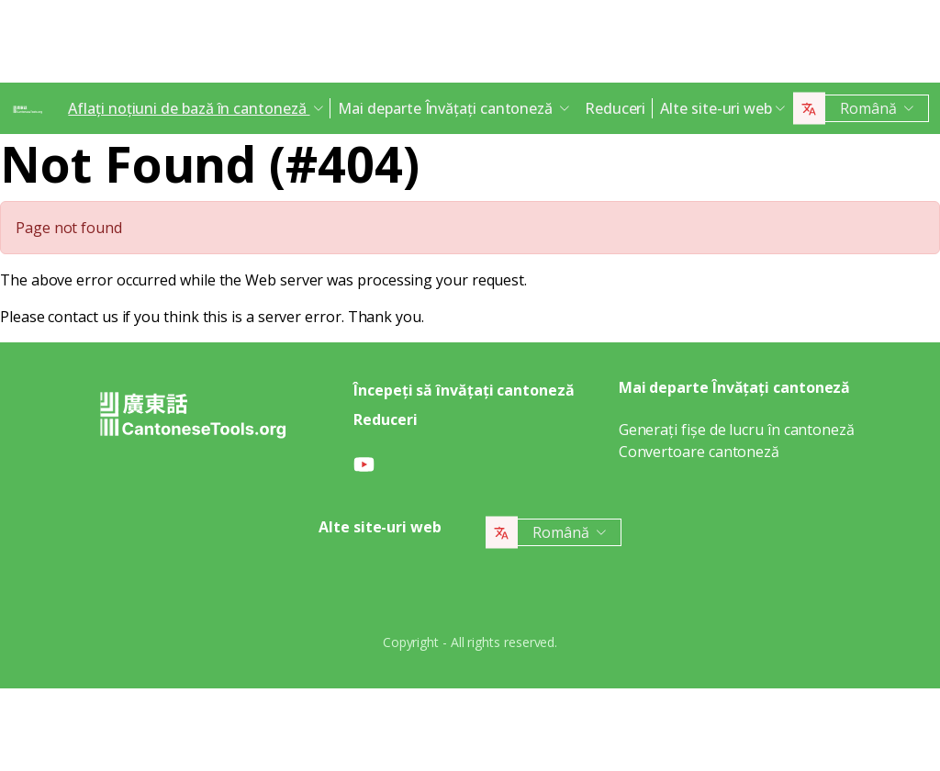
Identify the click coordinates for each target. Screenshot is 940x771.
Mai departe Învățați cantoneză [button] (447, 108)
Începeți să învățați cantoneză (464, 390)
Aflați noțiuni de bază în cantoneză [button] (188, 108)
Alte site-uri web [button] (716, 108)
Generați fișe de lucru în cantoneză (737, 429)
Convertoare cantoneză (699, 451)
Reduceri (615, 108)
